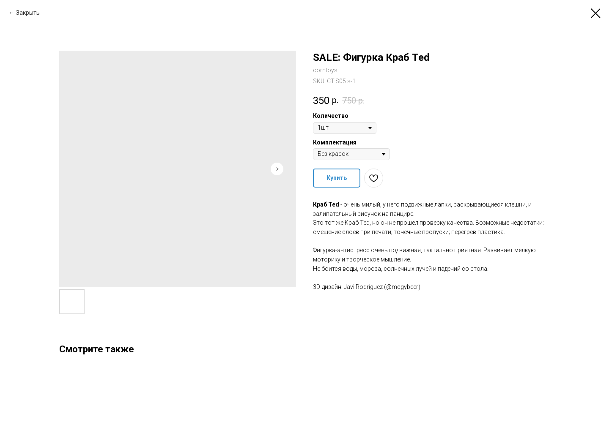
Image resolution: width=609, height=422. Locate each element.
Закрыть (28, 12)
